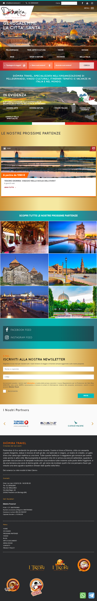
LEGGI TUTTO (9, 187)
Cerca (58, 3)
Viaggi (5, 536)
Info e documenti (10, 541)
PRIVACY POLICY (9, 548)
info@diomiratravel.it (11, 3)
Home (5, 529)
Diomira (13, 12)
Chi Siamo (7, 531)
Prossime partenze (10, 533)
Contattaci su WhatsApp (83, 595)
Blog (5, 538)
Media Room (8, 543)
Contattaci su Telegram (91, 595)
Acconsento (13, 391)
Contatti (6, 545)
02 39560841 (32, 3)
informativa (31, 383)
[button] (15, 65)
